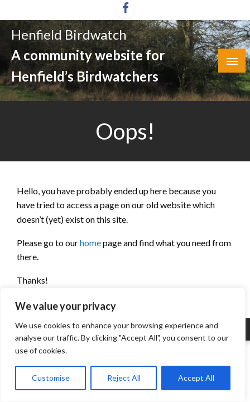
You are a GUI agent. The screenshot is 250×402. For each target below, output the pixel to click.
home (91, 242)
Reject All (124, 377)
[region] (123, 345)
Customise (51, 377)
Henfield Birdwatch (69, 34)
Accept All (196, 377)
